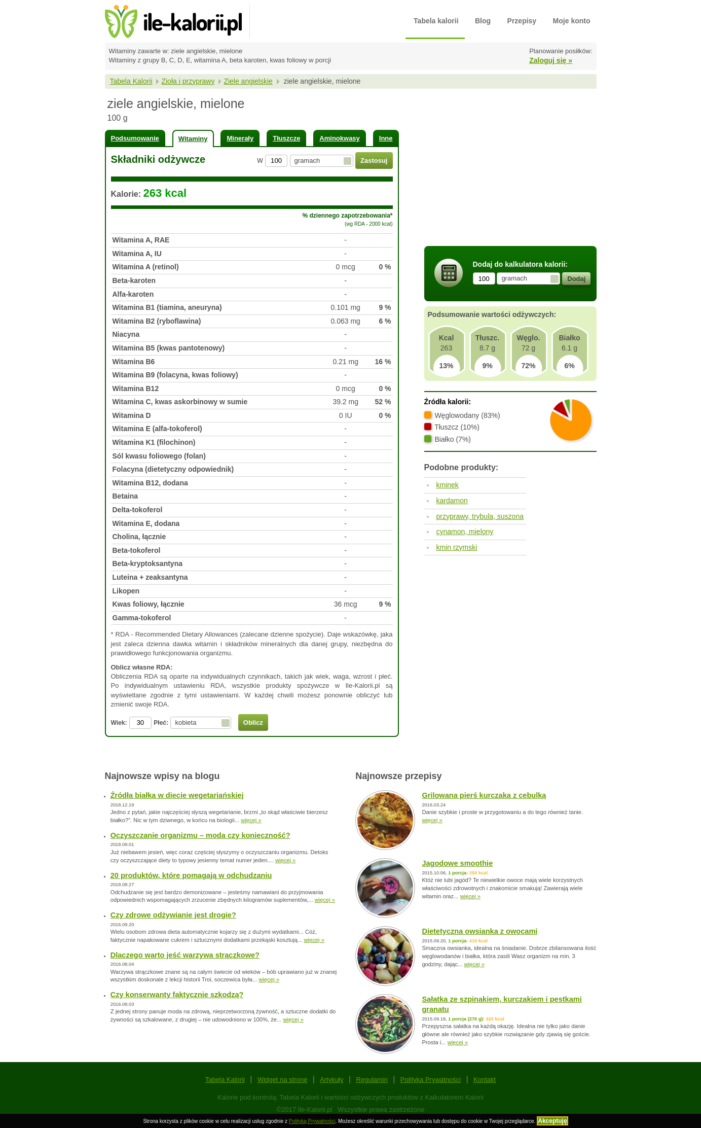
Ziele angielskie (248, 81)
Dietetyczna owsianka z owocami (479, 931)
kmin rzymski (456, 547)
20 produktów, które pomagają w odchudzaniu (191, 875)
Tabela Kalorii (131, 81)
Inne (386, 138)
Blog (483, 21)
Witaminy (193, 139)
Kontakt (484, 1079)
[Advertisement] (510, 169)
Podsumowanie (135, 138)
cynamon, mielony (465, 531)
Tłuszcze (286, 138)
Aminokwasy (339, 138)
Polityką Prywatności (312, 1121)
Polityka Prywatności (430, 1079)
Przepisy (522, 21)
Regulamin (372, 1079)
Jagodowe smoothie (457, 863)
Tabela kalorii (436, 21)
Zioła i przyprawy (187, 81)
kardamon (452, 501)
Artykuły (331, 1079)
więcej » (251, 820)
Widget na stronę (282, 1079)
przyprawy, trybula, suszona (480, 516)
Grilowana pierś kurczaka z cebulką (484, 795)
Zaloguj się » (550, 60)
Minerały (240, 138)
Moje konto (572, 21)
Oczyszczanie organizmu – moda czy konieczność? (200, 835)
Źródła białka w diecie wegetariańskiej (177, 795)
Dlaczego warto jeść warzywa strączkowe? (185, 955)
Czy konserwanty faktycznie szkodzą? (177, 995)
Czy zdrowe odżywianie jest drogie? (173, 915)
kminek (447, 485)
